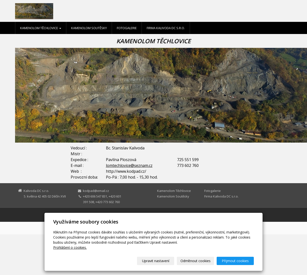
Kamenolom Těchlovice (40, 28)
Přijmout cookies (235, 260)
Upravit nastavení (155, 260)
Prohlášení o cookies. (70, 247)
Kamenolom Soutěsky (89, 28)
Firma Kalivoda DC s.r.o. (166, 28)
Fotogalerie (127, 28)
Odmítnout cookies (195, 260)
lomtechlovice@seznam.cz (129, 165)
